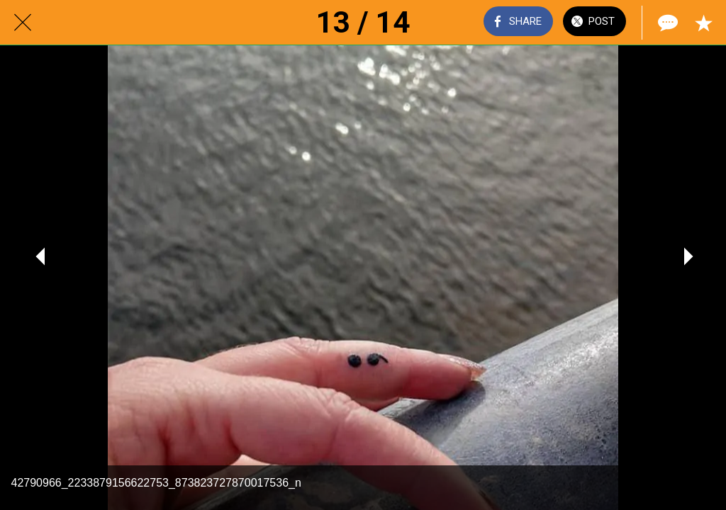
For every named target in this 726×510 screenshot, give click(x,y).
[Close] (22, 22)
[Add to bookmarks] (703, 23)
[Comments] (666, 23)
